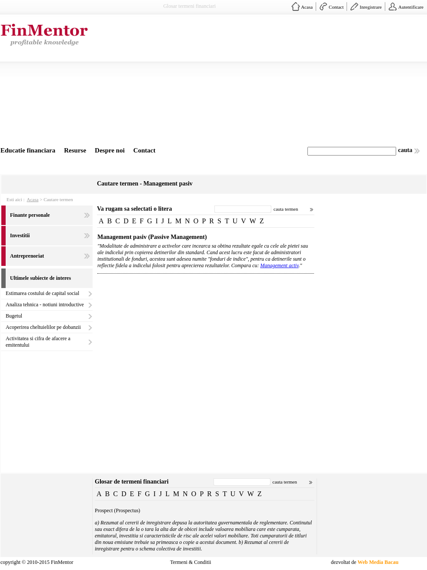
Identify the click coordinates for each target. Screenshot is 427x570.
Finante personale (30, 215)
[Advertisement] (266, 81)
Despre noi (109, 150)
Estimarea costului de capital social (42, 293)
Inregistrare (371, 7)
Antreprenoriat (27, 256)
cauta (405, 150)
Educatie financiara (27, 150)
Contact (336, 7)
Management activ (279, 265)
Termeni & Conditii (190, 562)
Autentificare (411, 7)
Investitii (20, 235)
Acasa (307, 7)
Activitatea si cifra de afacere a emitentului (38, 341)
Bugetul (14, 316)
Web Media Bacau (377, 562)
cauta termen (286, 209)
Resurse (75, 150)
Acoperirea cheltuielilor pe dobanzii (43, 327)
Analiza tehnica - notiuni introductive (45, 305)
